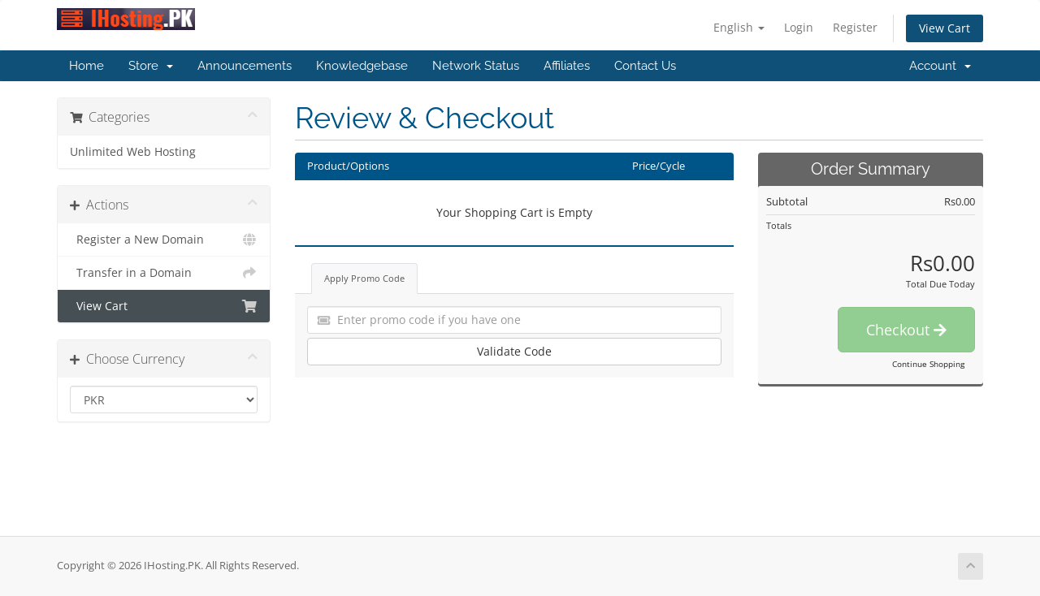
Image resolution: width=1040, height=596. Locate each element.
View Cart (944, 28)
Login (798, 27)
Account (940, 65)
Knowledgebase (362, 65)
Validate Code (514, 351)
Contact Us (645, 65)
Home (86, 65)
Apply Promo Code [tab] (364, 278)
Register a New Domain (164, 239)
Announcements (244, 65)
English (739, 27)
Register (855, 27)
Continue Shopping (928, 363)
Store (150, 65)
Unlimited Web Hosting (133, 152)
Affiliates (567, 65)
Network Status (475, 65)
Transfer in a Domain (164, 273)
